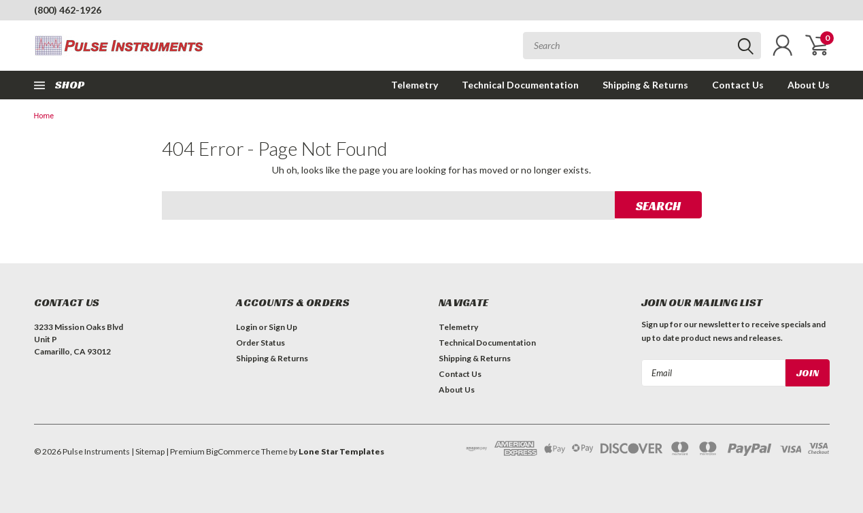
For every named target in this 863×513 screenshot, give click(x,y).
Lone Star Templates (341, 451)
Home (44, 116)
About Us (809, 84)
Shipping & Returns (645, 84)
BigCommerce (233, 451)
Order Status (260, 342)
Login (246, 327)
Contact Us (738, 84)
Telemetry (414, 84)
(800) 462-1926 (67, 10)
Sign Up (283, 327)
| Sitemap (148, 451)
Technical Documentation (520, 84)
